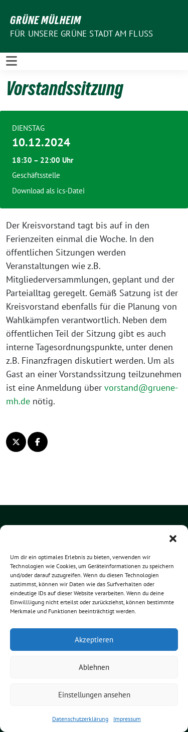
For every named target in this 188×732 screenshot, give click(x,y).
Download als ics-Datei (48, 190)
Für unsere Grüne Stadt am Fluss (81, 33)
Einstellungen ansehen (94, 694)
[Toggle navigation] (11, 61)
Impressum (127, 718)
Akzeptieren (94, 639)
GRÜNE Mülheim (45, 20)
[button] (173, 538)
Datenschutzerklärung (80, 718)
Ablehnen (94, 667)
